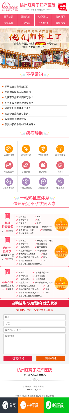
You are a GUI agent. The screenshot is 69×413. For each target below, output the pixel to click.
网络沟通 (51, 358)
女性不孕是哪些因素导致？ (19, 97)
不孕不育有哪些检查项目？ (19, 102)
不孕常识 (26, 23)
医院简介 (26, 16)
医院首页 (8, 16)
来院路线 (60, 23)
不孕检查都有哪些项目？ (18, 86)
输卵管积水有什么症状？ (18, 108)
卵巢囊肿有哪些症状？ (17, 119)
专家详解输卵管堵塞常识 (18, 92)
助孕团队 (43, 16)
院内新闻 (60, 16)
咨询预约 (43, 23)
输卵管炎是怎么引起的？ (18, 113)
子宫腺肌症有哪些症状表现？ (20, 124)
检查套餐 (8, 23)
